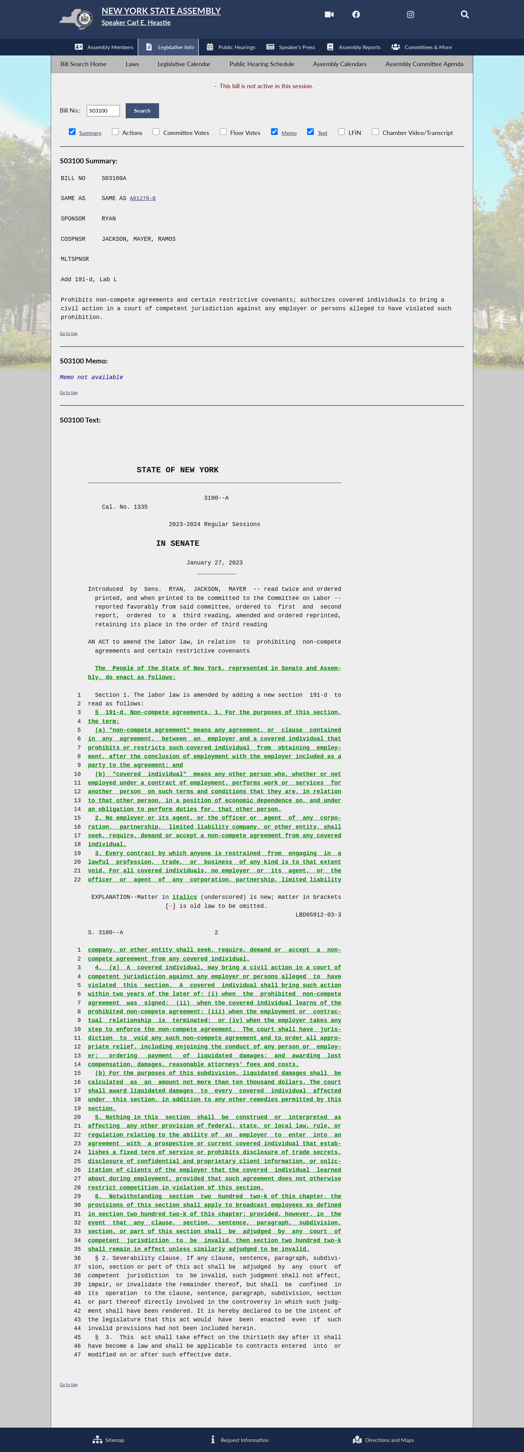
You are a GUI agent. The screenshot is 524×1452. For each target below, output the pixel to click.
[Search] (452, 16)
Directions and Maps (382, 1438)
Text (328, 152)
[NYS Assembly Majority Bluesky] (424, 16)
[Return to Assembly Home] (157, 21)
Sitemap (107, 1438)
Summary (91, 152)
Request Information (236, 1438)
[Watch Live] (311, 16)
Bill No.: (70, 124)
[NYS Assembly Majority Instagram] (396, 16)
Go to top (70, 352)
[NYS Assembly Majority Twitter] (367, 16)
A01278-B (144, 218)
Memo (293, 152)
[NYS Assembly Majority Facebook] (339, 16)
